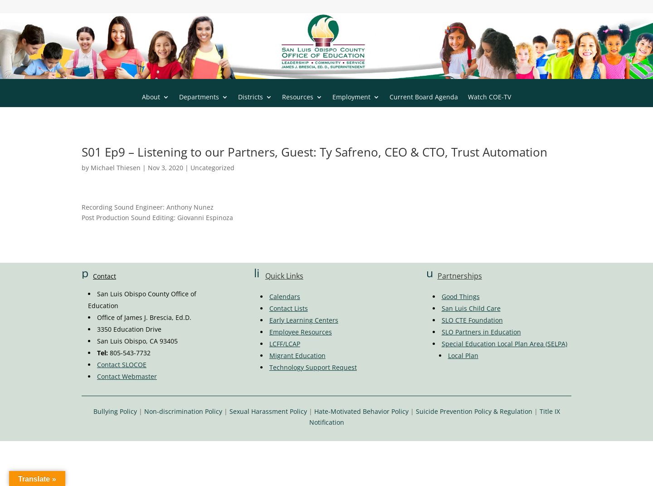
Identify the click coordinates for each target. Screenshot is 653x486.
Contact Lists (288, 308)
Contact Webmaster (127, 376)
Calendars (284, 296)
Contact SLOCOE (121, 364)
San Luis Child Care (471, 308)
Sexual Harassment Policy (268, 411)
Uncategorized (212, 167)
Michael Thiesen (116, 167)
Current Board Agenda (424, 97)
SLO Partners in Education (481, 332)
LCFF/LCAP (284, 343)
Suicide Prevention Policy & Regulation (474, 411)
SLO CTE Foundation (472, 320)
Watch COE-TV (489, 97)
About (151, 97)
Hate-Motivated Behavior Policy (361, 411)
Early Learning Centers (303, 320)
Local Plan (463, 355)
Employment (351, 97)
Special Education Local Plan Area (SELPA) (504, 343)
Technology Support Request (313, 367)
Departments (199, 97)
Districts (250, 97)
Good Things (461, 296)
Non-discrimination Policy (183, 411)
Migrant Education (297, 355)
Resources (297, 97)
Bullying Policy (115, 411)
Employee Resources (300, 332)
